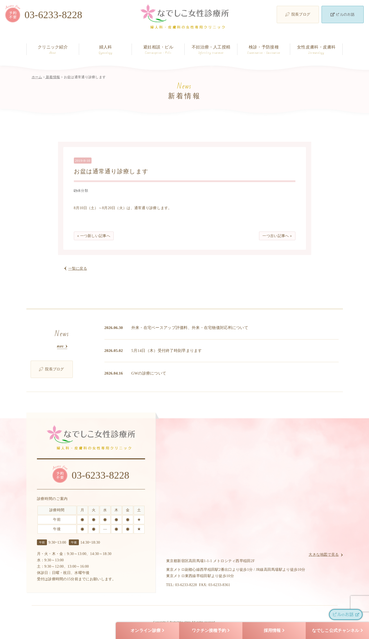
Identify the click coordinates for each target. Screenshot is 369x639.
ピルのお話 (342, 14)
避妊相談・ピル (158, 50)
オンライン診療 (147, 630)
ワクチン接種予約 (211, 630)
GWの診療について (148, 373)
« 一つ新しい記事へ (93, 236)
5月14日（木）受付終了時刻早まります (166, 350)
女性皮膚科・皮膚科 (316, 50)
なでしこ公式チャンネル (337, 630)
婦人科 (105, 50)
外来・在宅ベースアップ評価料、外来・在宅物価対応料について (189, 328)
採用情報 (274, 630)
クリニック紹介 (53, 50)
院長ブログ (297, 14)
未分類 (83, 191)
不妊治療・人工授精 (211, 50)
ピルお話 (345, 614)
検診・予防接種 (263, 50)
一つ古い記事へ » (277, 236)
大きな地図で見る (324, 555)
